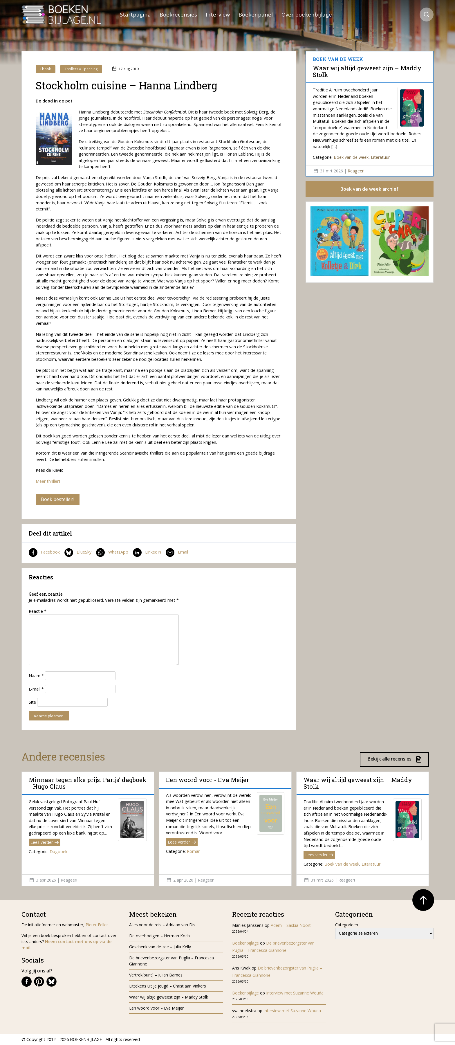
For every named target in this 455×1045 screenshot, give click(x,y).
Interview (218, 14)
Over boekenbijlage (306, 14)
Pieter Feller (97, 924)
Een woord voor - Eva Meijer (207, 780)
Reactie (37, 611)
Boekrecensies (178, 14)
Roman (194, 851)
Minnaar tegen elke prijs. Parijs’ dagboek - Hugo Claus (88, 783)
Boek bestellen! (57, 499)
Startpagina (135, 14)
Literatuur (380, 157)
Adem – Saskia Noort (291, 925)
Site (32, 702)
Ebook (45, 68)
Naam (36, 675)
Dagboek (58, 851)
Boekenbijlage (245, 943)
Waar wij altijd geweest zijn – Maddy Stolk (367, 71)
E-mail (36, 689)
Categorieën (346, 924)
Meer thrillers (48, 481)
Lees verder (44, 842)
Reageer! (356, 171)
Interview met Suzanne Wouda (295, 993)
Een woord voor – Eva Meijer (156, 1008)
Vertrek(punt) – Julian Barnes (156, 975)
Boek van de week (351, 157)
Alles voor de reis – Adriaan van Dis (162, 924)
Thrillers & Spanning (81, 68)
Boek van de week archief (369, 189)
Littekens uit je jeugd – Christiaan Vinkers (167, 986)
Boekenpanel (256, 14)
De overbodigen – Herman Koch (159, 935)
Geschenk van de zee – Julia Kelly (160, 946)
